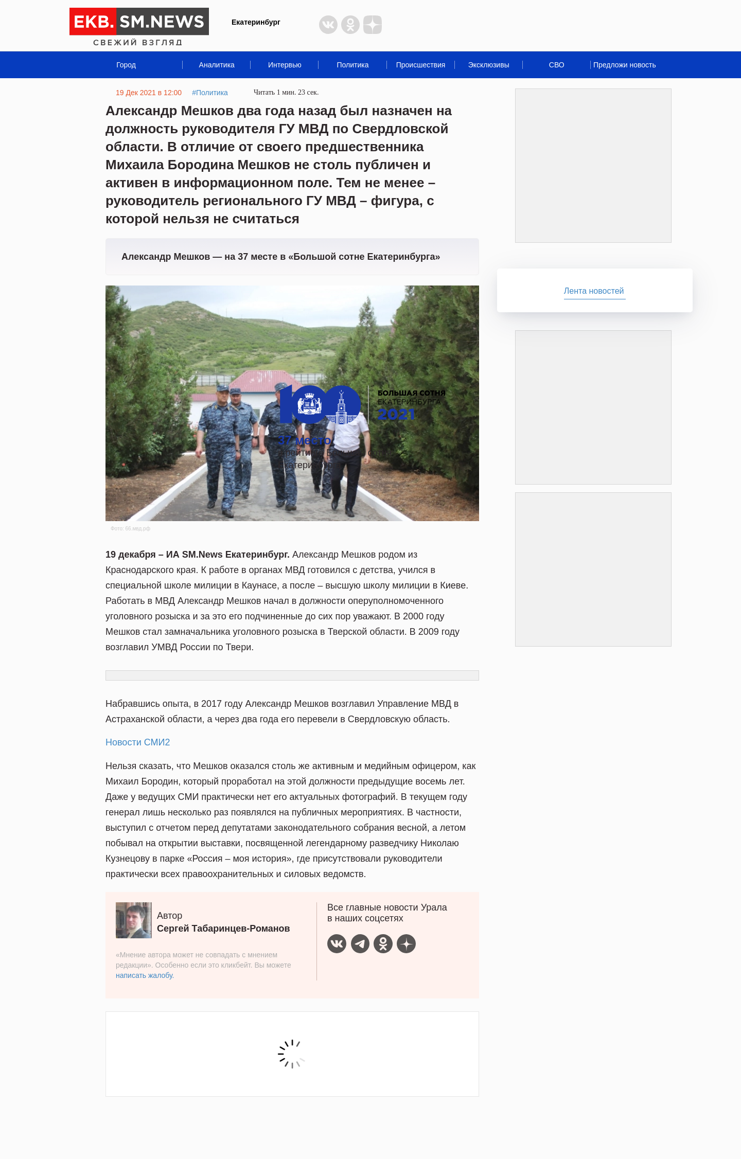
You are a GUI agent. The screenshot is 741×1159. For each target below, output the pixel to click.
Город (126, 65)
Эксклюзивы (488, 65)
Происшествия (421, 65)
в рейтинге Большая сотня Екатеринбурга (361, 446)
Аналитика (217, 65)
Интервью (285, 65)
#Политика (210, 92)
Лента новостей (594, 291)
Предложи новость (624, 65)
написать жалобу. (145, 975)
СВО (556, 65)
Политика (352, 65)
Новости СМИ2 (137, 742)
